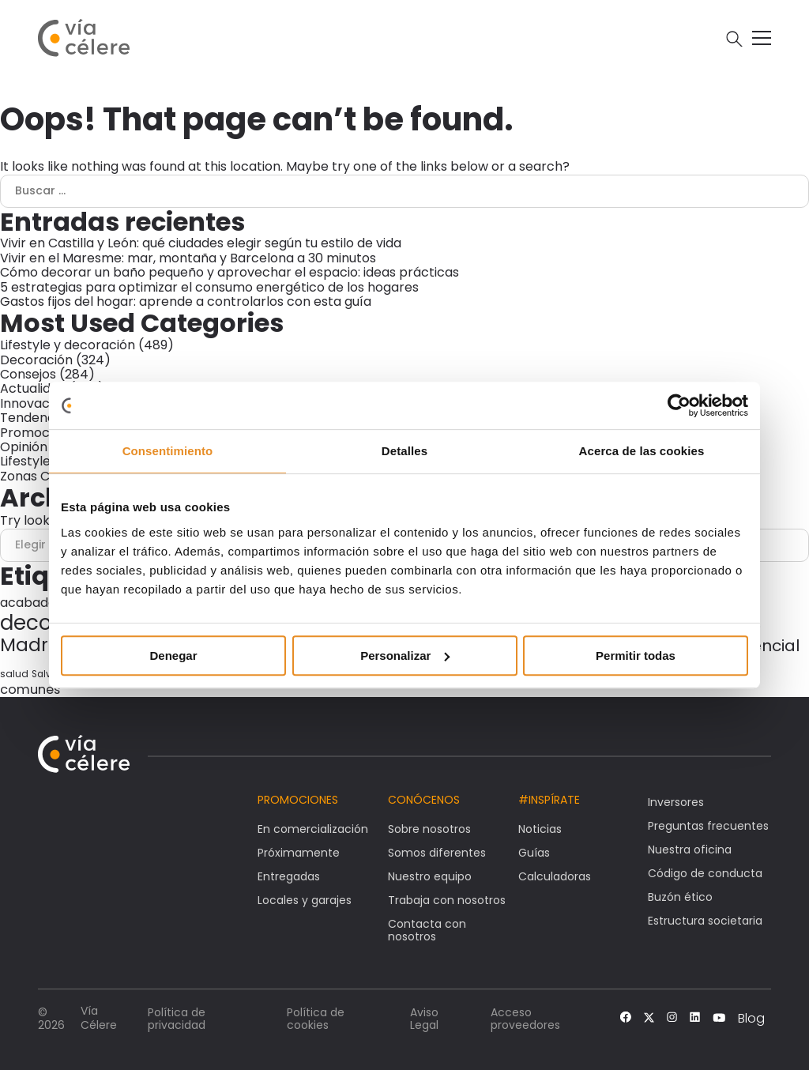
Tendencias (36, 418)
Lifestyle (25, 461)
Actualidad (33, 388)
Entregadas (289, 876)
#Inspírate (549, 799)
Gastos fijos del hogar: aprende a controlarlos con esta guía (185, 301)
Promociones (41, 433)
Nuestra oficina (690, 849)
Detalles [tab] (404, 451)
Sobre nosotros (429, 829)
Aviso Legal (424, 1018)
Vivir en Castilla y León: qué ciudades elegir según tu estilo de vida (200, 243)
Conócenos (424, 799)
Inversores (676, 802)
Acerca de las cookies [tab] (642, 451)
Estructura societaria (705, 920)
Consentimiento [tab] (167, 451)
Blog (751, 1019)
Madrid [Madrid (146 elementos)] (32, 644)
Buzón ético (680, 897)
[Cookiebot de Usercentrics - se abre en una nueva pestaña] (679, 405)
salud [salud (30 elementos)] (14, 673)
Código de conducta (705, 873)
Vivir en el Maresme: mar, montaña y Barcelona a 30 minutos (188, 258)
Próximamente (299, 852)
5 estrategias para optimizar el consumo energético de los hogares (209, 287)
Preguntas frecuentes (708, 825)
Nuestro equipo (430, 876)
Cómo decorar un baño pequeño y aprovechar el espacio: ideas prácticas (229, 272)
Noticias (540, 829)
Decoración (36, 360)
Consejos (28, 374)
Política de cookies (315, 1018)
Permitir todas (635, 655)
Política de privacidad (176, 1018)
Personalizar (405, 655)
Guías (534, 852)
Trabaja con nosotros (447, 900)
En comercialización (313, 829)
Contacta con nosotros (427, 930)
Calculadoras (554, 876)
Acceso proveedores (525, 1018)
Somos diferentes (437, 852)
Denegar (173, 655)
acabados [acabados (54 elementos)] (31, 602)
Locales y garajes (305, 900)
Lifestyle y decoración (67, 345)
